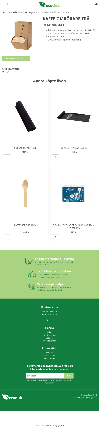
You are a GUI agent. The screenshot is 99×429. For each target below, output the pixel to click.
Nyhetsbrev (49, 355)
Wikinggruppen (58, 425)
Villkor (49, 332)
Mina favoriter (49, 340)
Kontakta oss (50, 335)
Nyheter (49, 352)
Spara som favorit (16, 58)
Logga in (50, 338)
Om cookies (49, 358)
